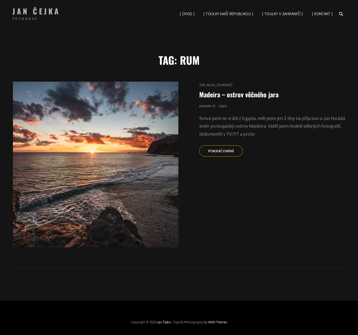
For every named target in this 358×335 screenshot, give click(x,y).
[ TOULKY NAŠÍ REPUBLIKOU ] (228, 14)
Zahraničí (224, 85)
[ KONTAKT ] (322, 14)
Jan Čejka (36, 11)
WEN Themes (217, 322)
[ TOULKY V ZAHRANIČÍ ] (282, 14)
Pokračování (225, 152)
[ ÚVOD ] (187, 14)
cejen (222, 106)
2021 (202, 85)
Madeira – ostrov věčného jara (238, 94)
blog (211, 85)
